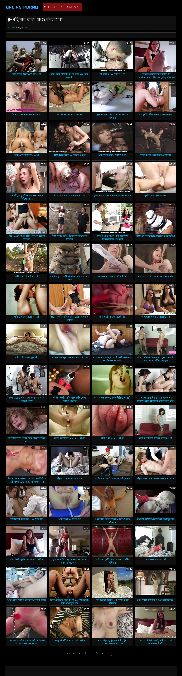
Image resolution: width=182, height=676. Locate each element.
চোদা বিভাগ (73, 7)
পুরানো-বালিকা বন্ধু (53, 7)
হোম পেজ (11, 27)
